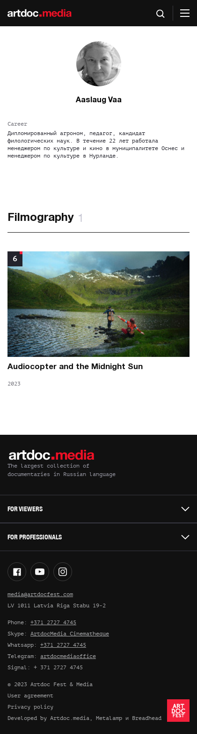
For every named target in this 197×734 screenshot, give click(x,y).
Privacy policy (30, 707)
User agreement (30, 695)
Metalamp (109, 718)
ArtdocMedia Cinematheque (69, 633)
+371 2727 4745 (53, 622)
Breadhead (146, 718)
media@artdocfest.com (40, 594)
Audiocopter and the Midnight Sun (75, 367)
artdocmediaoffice (68, 656)
